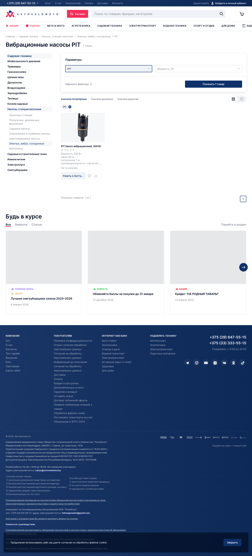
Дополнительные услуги (68, 387)
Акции (12, 25)
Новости (21, 224)
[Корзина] (243, 14)
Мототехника (158, 340)
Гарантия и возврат (65, 391)
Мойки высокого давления (23, 61)
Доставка (60, 374)
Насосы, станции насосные (24, 109)
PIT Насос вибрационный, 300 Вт (81, 146)
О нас (9, 344)
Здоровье (108, 366)
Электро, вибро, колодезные (26, 143)
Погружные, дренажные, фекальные (24, 122)
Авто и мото (56, 25)
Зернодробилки (17, 93)
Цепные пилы (15, 77)
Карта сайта (13, 370)
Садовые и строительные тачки (27, 153)
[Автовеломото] (32, 14)
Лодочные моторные (162, 353)
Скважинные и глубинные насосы (29, 133)
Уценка (33, 25)
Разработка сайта (221, 445)
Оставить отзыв (63, 396)
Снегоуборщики (17, 169)
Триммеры (14, 66)
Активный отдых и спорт (116, 361)
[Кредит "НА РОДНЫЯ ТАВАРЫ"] (208, 272)
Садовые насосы (19, 128)
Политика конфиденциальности (73, 340)
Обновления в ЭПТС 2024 (69, 421)
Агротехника (81, 25)
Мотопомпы (16, 148)
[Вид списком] (241, 99)
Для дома (228, 25)
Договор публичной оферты (71, 400)
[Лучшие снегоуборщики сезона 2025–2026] (44, 272)
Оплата (58, 378)
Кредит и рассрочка (66, 383)
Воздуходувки (16, 87)
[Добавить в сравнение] (97, 176)
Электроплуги (16, 164)
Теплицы (12, 98)
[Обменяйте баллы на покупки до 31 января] (126, 272)
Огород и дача (111, 349)
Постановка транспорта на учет (73, 417)
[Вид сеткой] (233, 99)
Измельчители (16, 159)
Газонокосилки (16, 71)
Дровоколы (14, 82)
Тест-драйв (13, 353)
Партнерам (12, 366)
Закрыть (232, 542)
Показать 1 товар (213, 84)
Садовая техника (109, 25)
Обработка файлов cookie (69, 413)
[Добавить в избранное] (91, 176)
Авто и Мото (109, 340)
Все (8, 224)
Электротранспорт (142, 25)
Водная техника (174, 25)
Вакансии (11, 357)
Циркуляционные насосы (24, 138)
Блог (8, 361)
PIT (67, 106)
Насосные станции (20, 115)
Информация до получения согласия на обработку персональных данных (70, 366)
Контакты (11, 349)
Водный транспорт (113, 353)
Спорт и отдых (204, 25)
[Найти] (221, 14)
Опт (8, 340)
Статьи (37, 224)
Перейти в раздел (233, 224)
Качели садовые (17, 103)
